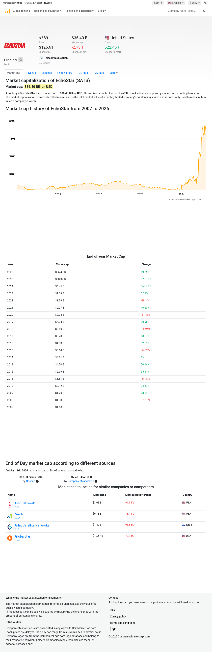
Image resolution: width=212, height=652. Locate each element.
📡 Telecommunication (54, 58)
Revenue (31, 72)
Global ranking (21, 10)
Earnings (46, 72)
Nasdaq (30, 481)
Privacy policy (118, 616)
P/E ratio (83, 72)
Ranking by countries (46, 10)
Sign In (158, 2)
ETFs (101, 10)
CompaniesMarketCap (81, 481)
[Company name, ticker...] (186, 11)
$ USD (194, 2)
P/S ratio (99, 72)
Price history (64, 72)
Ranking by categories (78, 10)
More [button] (112, 72)
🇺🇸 (175, 2)
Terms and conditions (122, 622)
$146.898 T (46, 3)
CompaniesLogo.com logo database (61, 636)
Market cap (13, 72)
